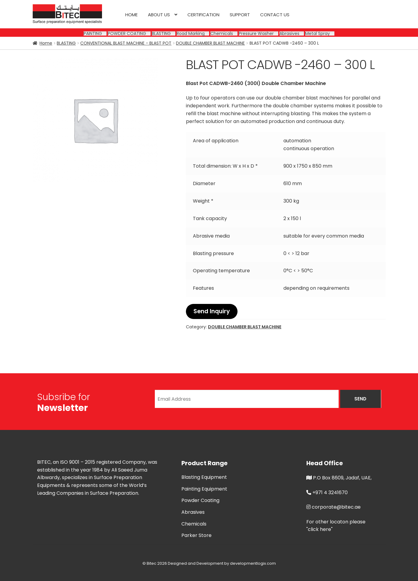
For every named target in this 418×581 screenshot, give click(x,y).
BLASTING (66, 43)
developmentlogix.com (253, 563)
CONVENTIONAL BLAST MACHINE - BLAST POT (125, 43)
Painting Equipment (204, 488)
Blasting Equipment (204, 477)
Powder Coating (200, 500)
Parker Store (196, 535)
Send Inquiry (211, 311)
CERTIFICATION (203, 14)
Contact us (274, 14)
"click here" (319, 529)
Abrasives (193, 512)
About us (159, 14)
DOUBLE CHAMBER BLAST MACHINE (210, 43)
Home (131, 14)
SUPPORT (240, 14)
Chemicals (193, 523)
